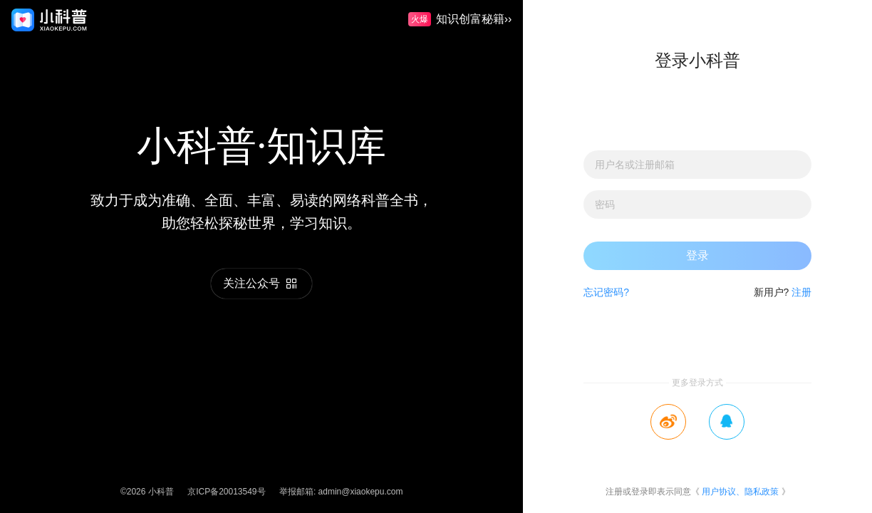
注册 (801, 292)
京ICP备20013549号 (226, 492)
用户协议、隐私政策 (740, 492)
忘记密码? (606, 292)
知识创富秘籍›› (460, 20)
